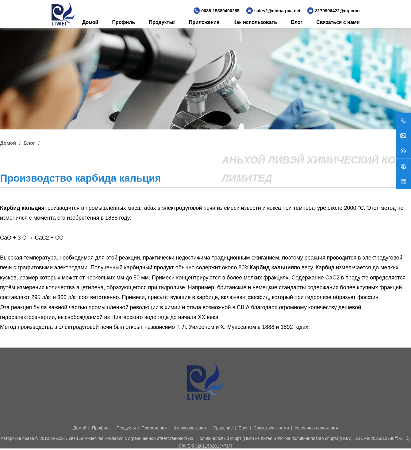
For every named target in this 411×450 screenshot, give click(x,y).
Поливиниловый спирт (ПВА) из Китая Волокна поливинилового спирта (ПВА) (274, 438)
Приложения (204, 22)
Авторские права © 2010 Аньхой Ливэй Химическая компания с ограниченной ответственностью (97, 438)
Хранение (223, 427)
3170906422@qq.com (337, 10)
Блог (296, 22)
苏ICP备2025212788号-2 (379, 438)
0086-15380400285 (220, 10)
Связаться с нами (337, 22)
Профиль (123, 22)
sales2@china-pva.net (277, 10)
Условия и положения (316, 427)
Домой (90, 22)
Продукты (162, 22)
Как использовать (255, 22)
